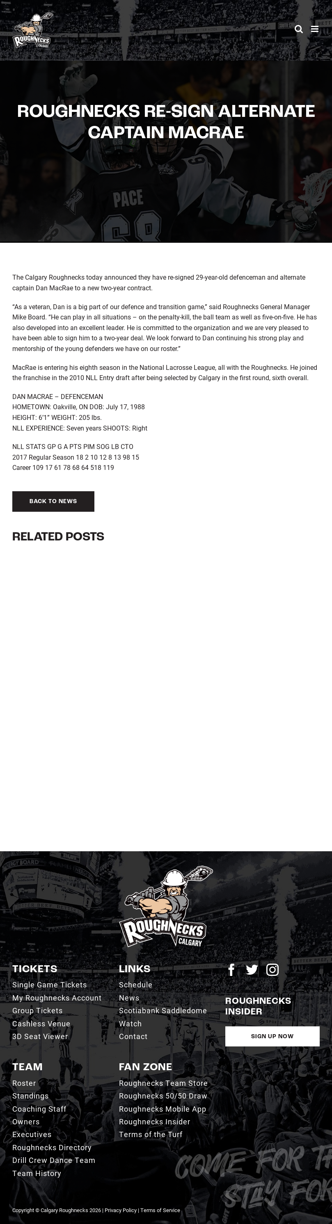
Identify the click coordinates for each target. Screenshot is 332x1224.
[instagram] (272, 970)
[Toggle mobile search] (299, 29)
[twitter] (252, 970)
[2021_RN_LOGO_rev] (166, 868)
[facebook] (231, 970)
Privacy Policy (121, 1210)
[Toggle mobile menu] (315, 29)
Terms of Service (160, 1210)
